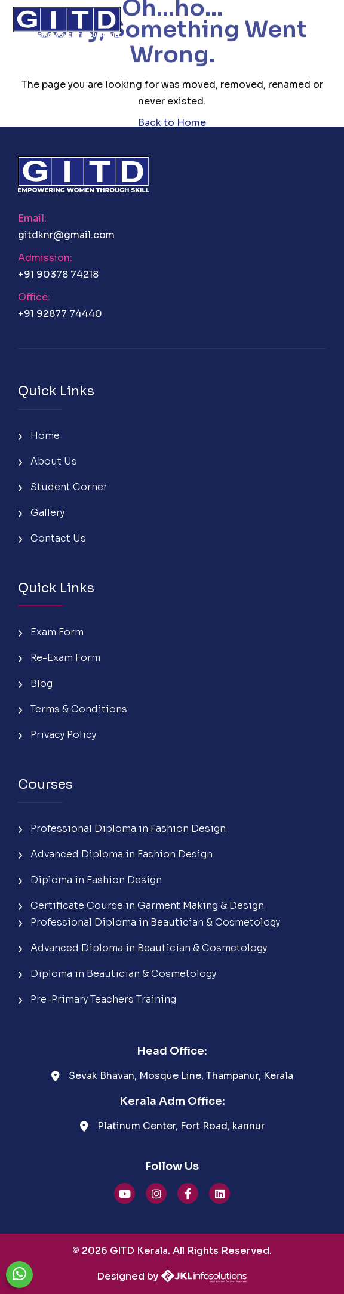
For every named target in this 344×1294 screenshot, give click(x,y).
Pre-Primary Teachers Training (97, 999)
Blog (35, 683)
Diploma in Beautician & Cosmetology (117, 973)
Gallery (41, 512)
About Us (47, 461)
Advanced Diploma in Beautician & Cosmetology (142, 948)
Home (39, 435)
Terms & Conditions (72, 709)
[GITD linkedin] (219, 1193)
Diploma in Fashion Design (90, 880)
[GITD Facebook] (187, 1193)
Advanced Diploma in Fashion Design (115, 854)
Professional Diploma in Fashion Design (122, 828)
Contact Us (52, 538)
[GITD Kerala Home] (67, 18)
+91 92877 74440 (60, 314)
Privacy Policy (57, 735)
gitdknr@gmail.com (66, 235)
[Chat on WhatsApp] (19, 1274)
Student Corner (63, 487)
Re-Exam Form (59, 657)
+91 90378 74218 (58, 274)
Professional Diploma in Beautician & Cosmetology (149, 922)
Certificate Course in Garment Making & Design (141, 905)
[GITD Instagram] (156, 1193)
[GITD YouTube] (124, 1193)
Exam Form (51, 632)
